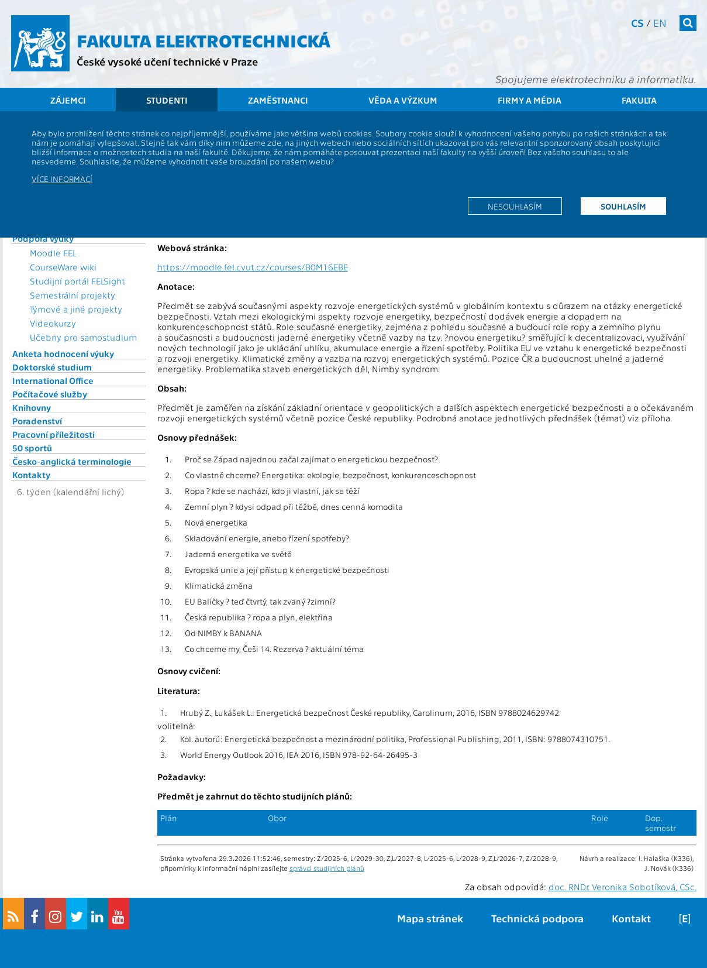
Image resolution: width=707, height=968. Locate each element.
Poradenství (37, 421)
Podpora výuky (43, 238)
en (660, 22)
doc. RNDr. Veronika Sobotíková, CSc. (622, 886)
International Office (53, 380)
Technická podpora (537, 918)
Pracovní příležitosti (53, 434)
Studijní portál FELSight (77, 281)
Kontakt (631, 918)
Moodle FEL (53, 253)
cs (637, 22)
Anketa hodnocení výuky (63, 353)
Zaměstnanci (278, 100)
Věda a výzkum (402, 100)
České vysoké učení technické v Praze (167, 61)
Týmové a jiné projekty (76, 309)
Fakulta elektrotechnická (203, 39)
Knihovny (31, 407)
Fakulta (639, 100)
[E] (685, 918)
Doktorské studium (52, 367)
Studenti (167, 100)
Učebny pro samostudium (83, 337)
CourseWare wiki (63, 267)
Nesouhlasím (515, 206)
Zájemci (68, 100)
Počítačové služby (49, 394)
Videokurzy (53, 323)
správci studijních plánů (326, 868)
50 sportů (32, 447)
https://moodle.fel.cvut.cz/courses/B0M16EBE (252, 267)
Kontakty (31, 474)
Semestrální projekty (72, 295)
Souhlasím (623, 206)
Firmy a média (529, 100)
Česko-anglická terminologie (72, 461)
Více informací (62, 178)
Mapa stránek (430, 918)
